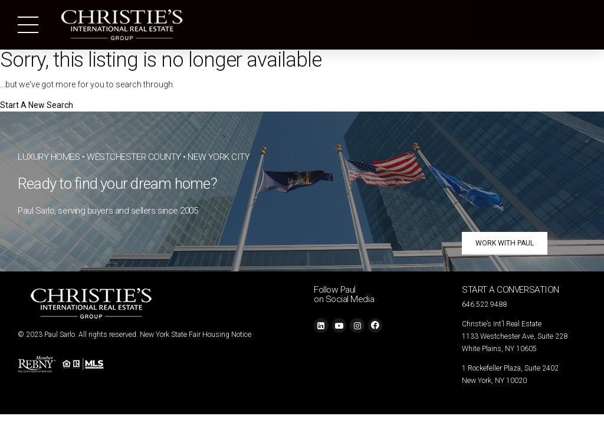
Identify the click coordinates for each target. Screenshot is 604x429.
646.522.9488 (484, 304)
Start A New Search (36, 105)
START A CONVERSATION (510, 289)
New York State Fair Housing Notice (195, 334)
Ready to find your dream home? (117, 183)
